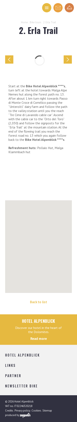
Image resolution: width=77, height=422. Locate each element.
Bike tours (35, 22)
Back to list (38, 302)
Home (24, 22)
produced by (17, 415)
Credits (9, 410)
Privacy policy (22, 410)
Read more (38, 339)
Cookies (36, 410)
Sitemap (47, 410)
